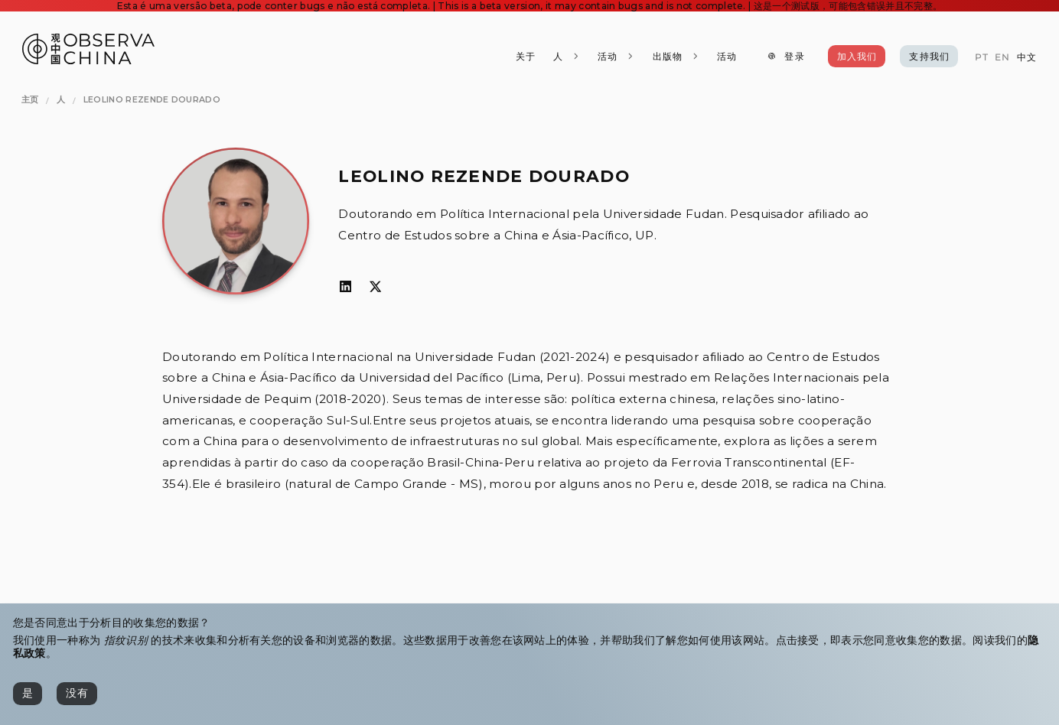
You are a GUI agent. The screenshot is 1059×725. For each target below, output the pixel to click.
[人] (566, 56)
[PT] (981, 57)
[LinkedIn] (345, 287)
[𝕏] (375, 287)
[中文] (1026, 57)
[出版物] (675, 56)
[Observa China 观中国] (88, 60)
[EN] (1002, 57)
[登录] (785, 56)
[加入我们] (857, 56)
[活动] (727, 56)
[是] (27, 693)
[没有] (77, 693)
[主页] (30, 100)
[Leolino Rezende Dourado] (151, 100)
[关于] (526, 56)
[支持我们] (929, 56)
